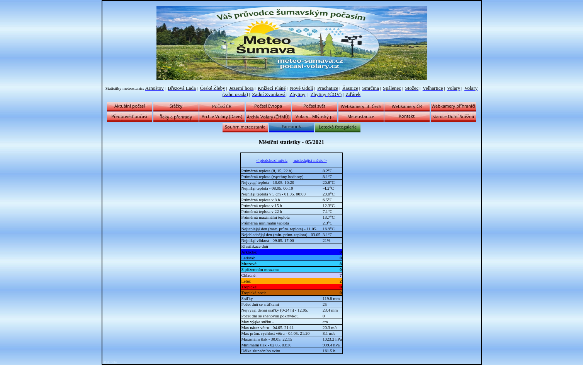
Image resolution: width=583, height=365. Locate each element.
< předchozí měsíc (271, 160)
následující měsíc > (310, 160)
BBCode (109, 362)
